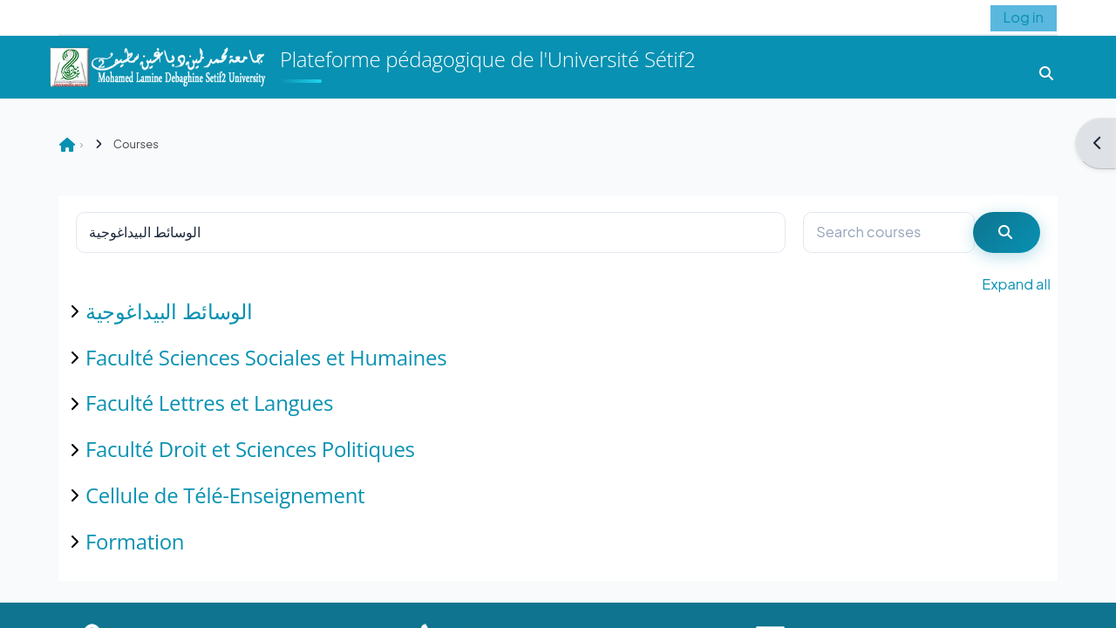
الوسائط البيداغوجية (169, 311)
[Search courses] (889, 232)
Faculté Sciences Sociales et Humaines (265, 357)
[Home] (157, 65)
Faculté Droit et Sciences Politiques (250, 448)
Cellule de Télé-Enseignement (224, 495)
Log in (1024, 17)
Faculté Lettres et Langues (209, 402)
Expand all (1016, 284)
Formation (134, 541)
